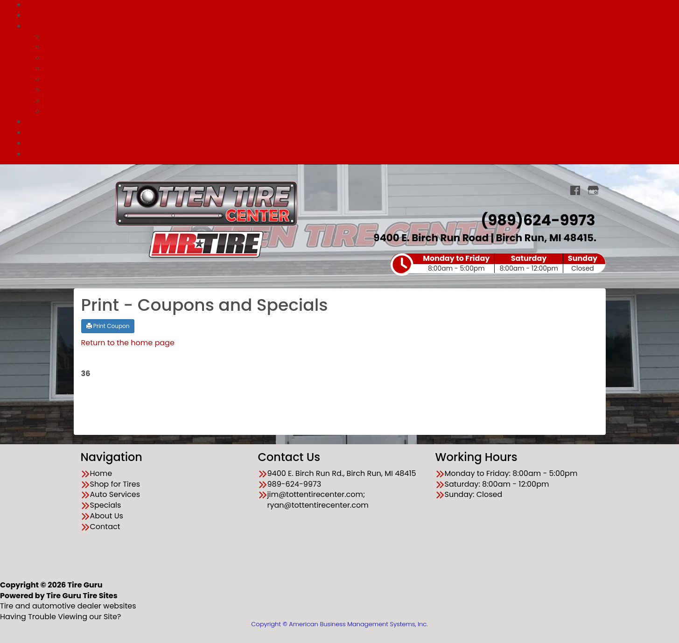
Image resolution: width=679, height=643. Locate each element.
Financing (348, 132)
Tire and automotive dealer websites (68, 601)
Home (101, 473)
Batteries (358, 110)
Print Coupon (108, 326)
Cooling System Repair (358, 100)
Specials (348, 121)
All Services (358, 36)
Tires (358, 68)
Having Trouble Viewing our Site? (60, 616)
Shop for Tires (349, 15)
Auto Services (349, 26)
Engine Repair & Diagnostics (358, 89)
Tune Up (358, 79)
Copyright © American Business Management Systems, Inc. (339, 624)
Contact (349, 153)
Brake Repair (358, 57)
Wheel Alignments (358, 47)
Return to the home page (128, 342)
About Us (348, 143)
